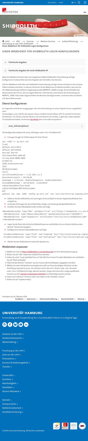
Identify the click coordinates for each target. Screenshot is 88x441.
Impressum (31, 299)
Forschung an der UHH (12, 350)
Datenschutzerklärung (48, 299)
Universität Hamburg (12, 2)
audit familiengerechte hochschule (56, 426)
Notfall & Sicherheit (11, 408)
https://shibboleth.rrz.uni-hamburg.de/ (38, 252)
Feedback (19, 299)
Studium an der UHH (12, 334)
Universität (7, 375)
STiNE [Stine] (61, 2)
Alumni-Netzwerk (10, 391)
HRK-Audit (72, 425)
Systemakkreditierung (82, 424)
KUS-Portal (52, 2)
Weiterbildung (9, 342)
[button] (73, 2)
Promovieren (8, 358)
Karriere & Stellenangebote (15, 362)
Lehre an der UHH (10, 354)
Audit (64, 424)
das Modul (34, 119)
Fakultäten (7, 387)
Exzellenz (6, 379)
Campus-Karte (9, 403)
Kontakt (6, 399)
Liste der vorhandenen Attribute (32, 274)
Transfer (6, 366)
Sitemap (80, 299)
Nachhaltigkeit (9, 383)
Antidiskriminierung (11, 412)
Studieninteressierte (12, 338)
